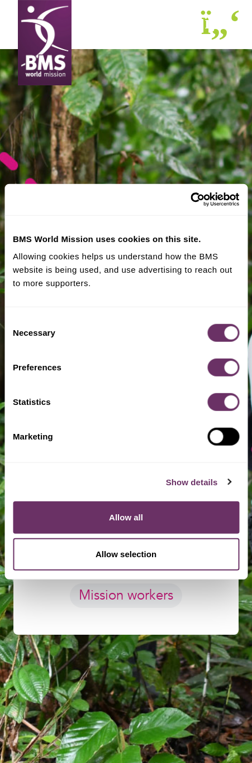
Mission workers (126, 595)
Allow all (126, 517)
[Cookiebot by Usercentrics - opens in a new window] (190, 199)
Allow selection (126, 553)
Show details (192, 481)
